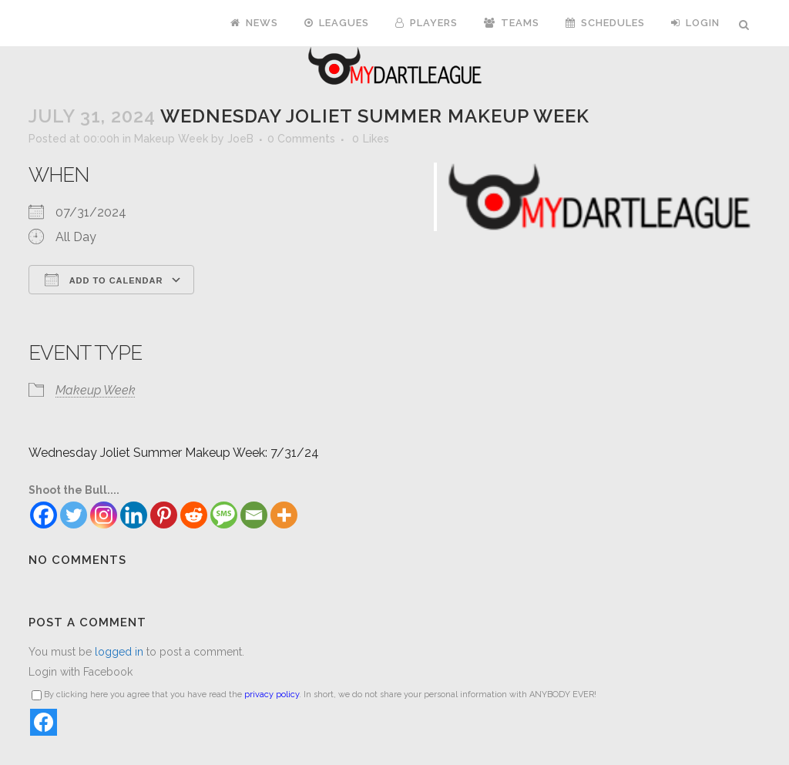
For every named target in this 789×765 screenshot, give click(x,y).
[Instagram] (103, 515)
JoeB (240, 139)
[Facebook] (43, 515)
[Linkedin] (133, 515)
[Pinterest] (163, 515)
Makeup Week (171, 139)
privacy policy (271, 695)
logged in (119, 652)
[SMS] (223, 515)
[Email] (253, 515)
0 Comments (301, 139)
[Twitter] (73, 515)
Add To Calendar (104, 280)
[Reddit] (193, 515)
